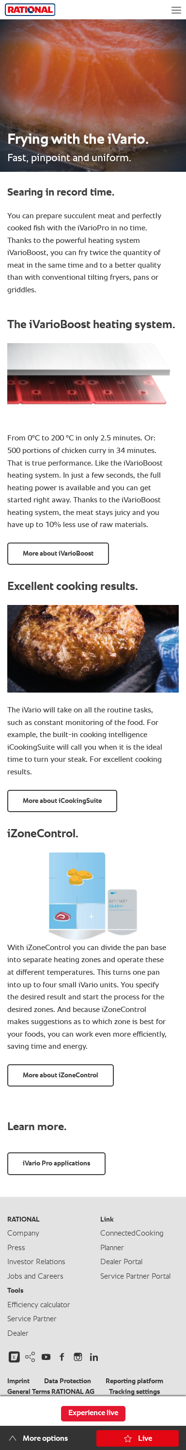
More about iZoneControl (60, 1075)
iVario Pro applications (56, 1163)
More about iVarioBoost (58, 553)
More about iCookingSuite (62, 801)
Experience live (93, 1413)
